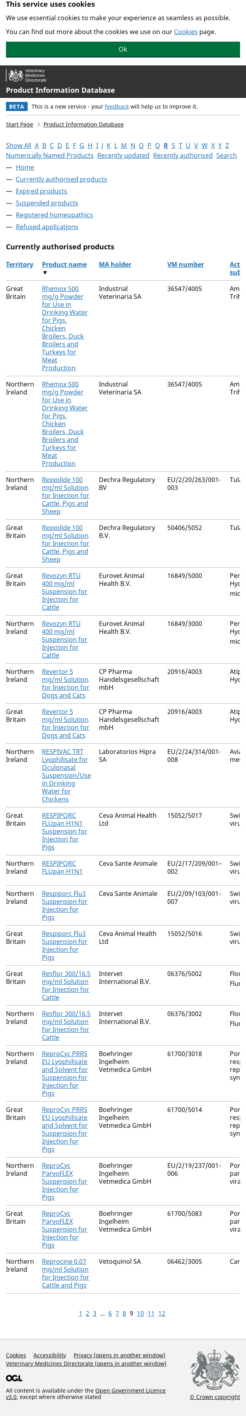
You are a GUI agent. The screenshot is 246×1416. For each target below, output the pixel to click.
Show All (18, 145)
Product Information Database (60, 90)
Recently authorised (183, 155)
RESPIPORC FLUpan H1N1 (62, 867)
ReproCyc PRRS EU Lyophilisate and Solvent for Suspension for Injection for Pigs (65, 1073)
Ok (123, 49)
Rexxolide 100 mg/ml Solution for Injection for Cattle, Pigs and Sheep (65, 495)
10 (140, 1313)
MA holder (115, 264)
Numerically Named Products (50, 155)
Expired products (41, 191)
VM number (185, 264)
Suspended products (47, 203)
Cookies (186, 31)
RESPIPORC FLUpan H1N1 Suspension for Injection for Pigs (64, 831)
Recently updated (123, 155)
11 (151, 1313)
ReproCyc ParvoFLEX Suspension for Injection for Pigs (64, 1181)
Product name (64, 264)
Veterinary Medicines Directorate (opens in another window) (86, 1363)
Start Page (19, 124)
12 (161, 1313)
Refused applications (47, 227)
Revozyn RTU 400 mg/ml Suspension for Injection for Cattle (64, 591)
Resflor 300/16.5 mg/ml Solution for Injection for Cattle (66, 985)
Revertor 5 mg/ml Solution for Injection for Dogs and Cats (65, 683)
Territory (19, 264)
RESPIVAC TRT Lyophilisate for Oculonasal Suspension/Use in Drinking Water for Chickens (66, 775)
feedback (117, 106)
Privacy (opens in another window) (119, 1355)
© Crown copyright (215, 1396)
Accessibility (50, 1355)
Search (226, 155)
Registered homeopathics (54, 215)
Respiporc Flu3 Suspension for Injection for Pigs (64, 905)
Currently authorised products (61, 179)
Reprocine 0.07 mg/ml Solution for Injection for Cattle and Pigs (65, 1273)
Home (25, 167)
